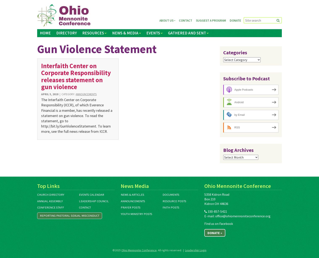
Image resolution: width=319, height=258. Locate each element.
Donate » (214, 233)
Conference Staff (50, 207)
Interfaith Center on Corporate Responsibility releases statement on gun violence (76, 76)
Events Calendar (91, 195)
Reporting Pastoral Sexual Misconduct (69, 216)
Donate (235, 20)
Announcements (86, 94)
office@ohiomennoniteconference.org (242, 216)
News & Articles (132, 195)
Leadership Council (94, 201)
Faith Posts (171, 207)
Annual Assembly (50, 201)
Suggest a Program (211, 20)
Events (153, 32)
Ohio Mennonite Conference (139, 250)
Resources (93, 32)
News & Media (125, 32)
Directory (66, 32)
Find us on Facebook (218, 224)
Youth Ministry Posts (136, 214)
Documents (171, 195)
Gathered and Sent (187, 32)
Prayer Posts (130, 207)
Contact (185, 20)
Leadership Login (195, 250)
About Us (166, 20)
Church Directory (50, 195)
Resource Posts (174, 201)
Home (45, 32)
